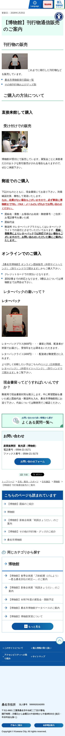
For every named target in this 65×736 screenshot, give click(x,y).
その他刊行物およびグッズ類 (20, 84)
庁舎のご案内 (16, 725)
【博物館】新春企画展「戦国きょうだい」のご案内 (32, 522)
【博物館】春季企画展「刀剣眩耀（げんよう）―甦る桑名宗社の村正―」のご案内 (34, 577)
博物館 (57, 481)
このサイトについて (13, 648)
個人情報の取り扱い (42, 648)
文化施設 (46, 481)
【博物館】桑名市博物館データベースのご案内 (34, 607)
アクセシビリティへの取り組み (15, 657)
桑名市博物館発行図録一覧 (19, 79)
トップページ (8, 481)
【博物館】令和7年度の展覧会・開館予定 (31, 599)
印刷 (26, 475)
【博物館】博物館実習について (26, 616)
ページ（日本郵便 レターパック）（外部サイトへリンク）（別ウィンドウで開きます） (32, 368)
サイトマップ (39, 656)
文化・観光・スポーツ (28, 481)
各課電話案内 (48, 725)
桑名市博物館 (14, 539)
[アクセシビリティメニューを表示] (59, 16)
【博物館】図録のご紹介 (20, 503)
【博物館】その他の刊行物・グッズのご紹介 (31, 531)
